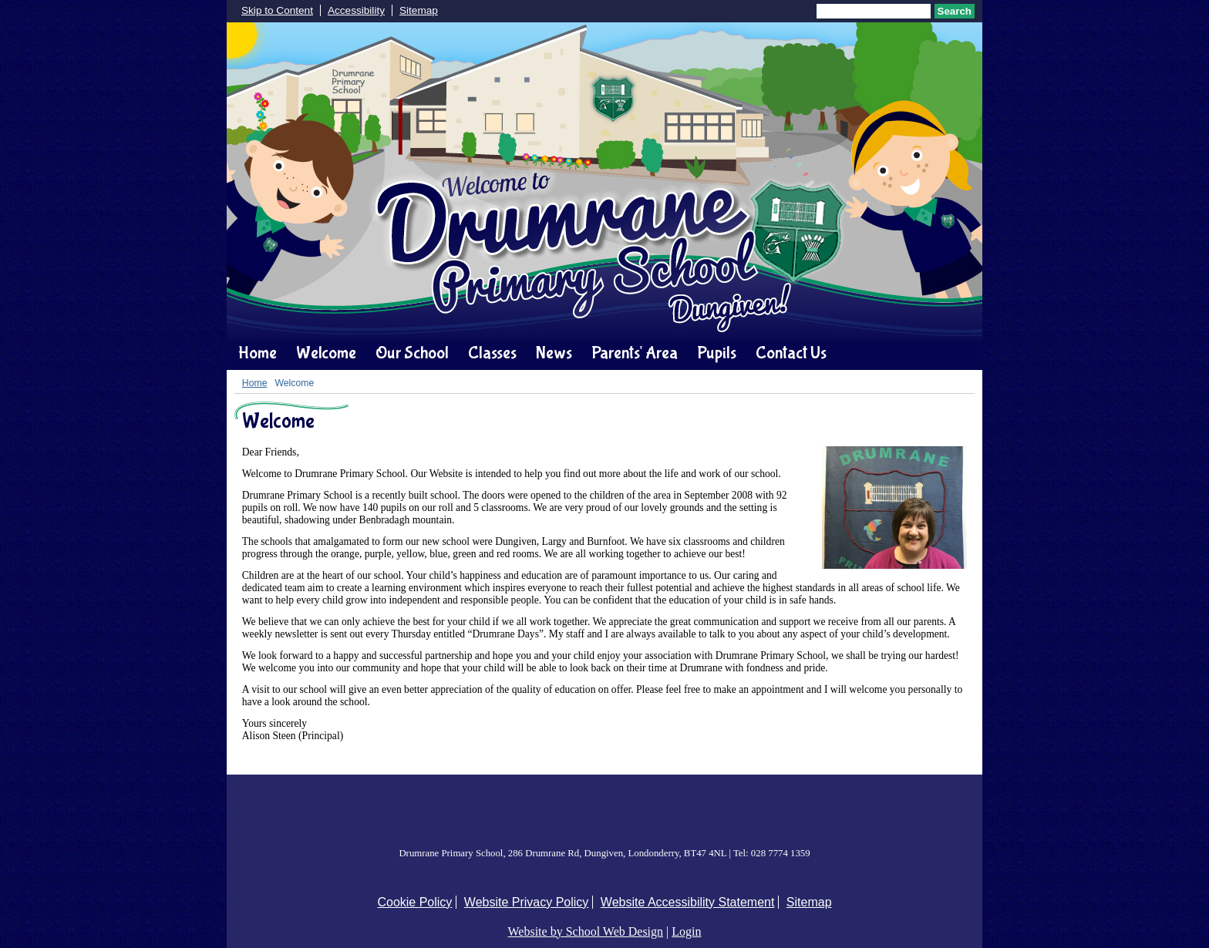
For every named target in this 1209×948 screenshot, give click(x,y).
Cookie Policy (414, 902)
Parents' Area (634, 353)
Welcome (326, 353)
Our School (412, 353)
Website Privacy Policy (526, 902)
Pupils (716, 353)
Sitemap (418, 10)
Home (257, 353)
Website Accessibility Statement (688, 902)
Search (955, 11)
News (554, 353)
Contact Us (791, 353)
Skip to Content (277, 10)
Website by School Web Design (586, 931)
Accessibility (356, 10)
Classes (492, 353)
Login (686, 931)
